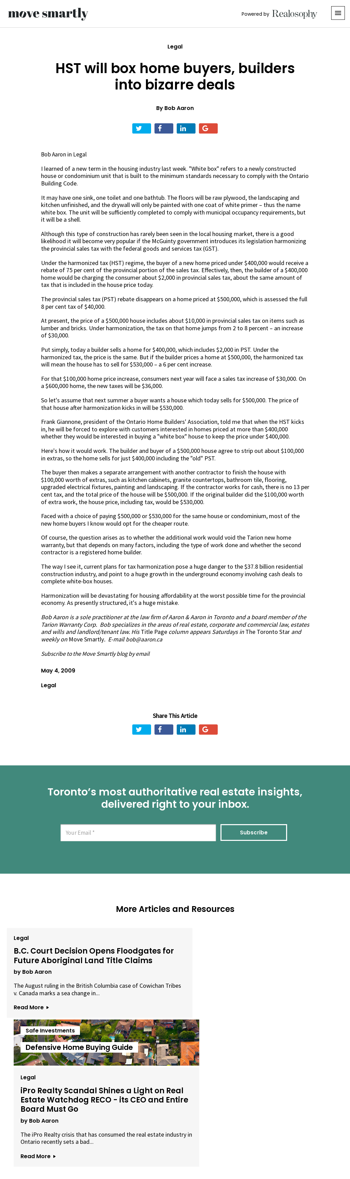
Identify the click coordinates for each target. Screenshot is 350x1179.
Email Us (120, 1141)
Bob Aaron (179, 108)
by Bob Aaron (31, 987)
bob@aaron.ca (144, 639)
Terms (151, 1141)
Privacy (176, 1141)
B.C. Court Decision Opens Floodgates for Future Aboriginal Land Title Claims (58, 962)
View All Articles (175, 1068)
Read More (29, 1030)
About (90, 1141)
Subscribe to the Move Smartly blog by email (98, 653)
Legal (175, 47)
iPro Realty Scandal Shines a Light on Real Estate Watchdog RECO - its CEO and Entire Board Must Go (284, 962)
